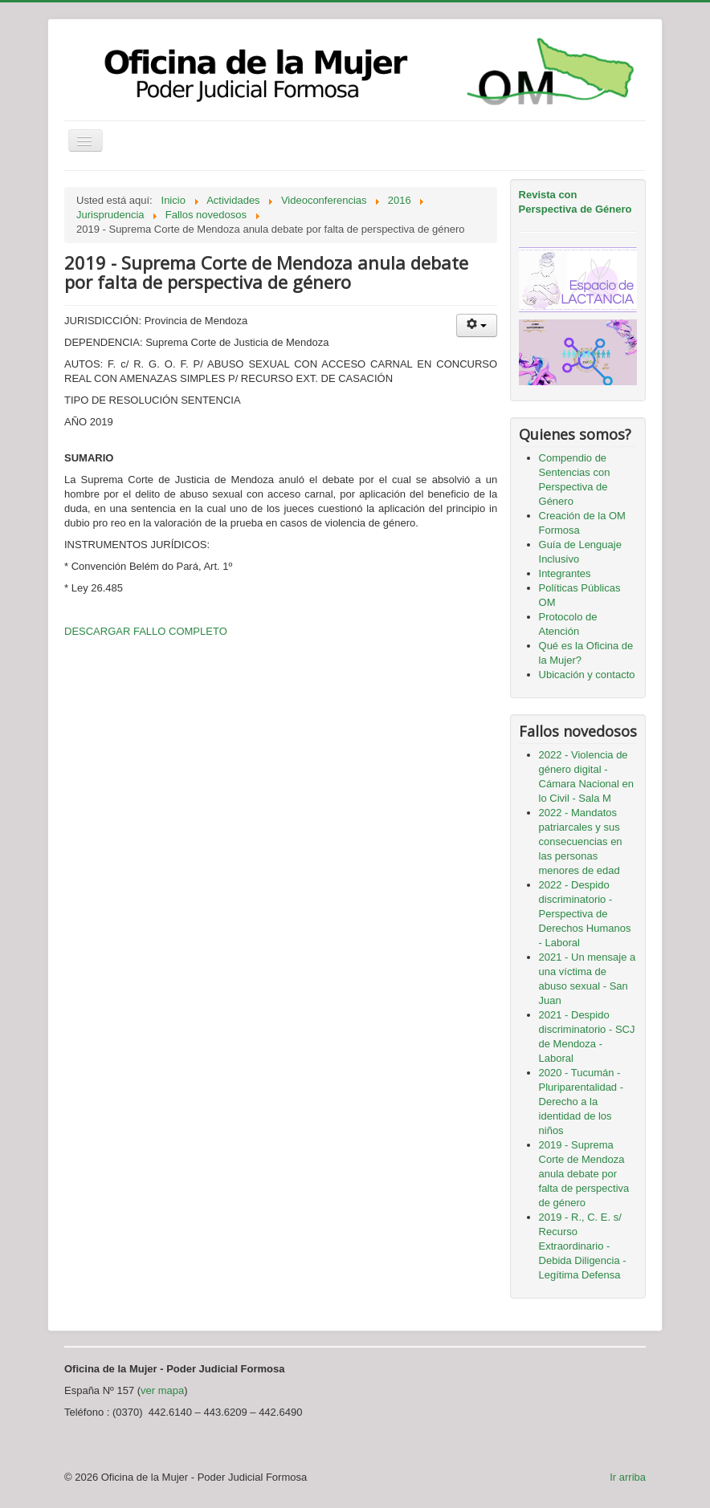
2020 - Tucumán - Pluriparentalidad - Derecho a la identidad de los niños (581, 1101)
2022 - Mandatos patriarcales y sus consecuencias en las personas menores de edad (580, 841)
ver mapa (162, 1390)
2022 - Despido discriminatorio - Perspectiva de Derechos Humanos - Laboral (585, 914)
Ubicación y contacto (587, 675)
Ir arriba (628, 1477)
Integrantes (565, 573)
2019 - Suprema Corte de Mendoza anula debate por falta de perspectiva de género (584, 1174)
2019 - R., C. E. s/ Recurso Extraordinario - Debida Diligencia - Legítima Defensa (582, 1246)
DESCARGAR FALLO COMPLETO (145, 631)
